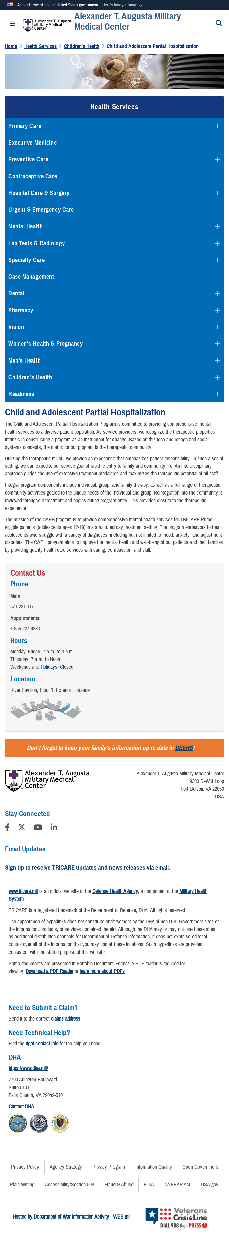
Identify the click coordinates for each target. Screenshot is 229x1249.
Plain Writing (22, 1184)
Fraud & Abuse (118, 1184)
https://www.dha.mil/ (28, 1068)
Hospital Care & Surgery (39, 193)
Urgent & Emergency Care (41, 209)
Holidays (49, 667)
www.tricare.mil (23, 891)
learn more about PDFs (102, 971)
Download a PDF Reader (49, 971)
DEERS (184, 748)
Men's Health (24, 360)
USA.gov (209, 1184)
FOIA (149, 1184)
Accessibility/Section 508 (69, 1184)
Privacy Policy (25, 1167)
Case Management (31, 276)
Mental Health (25, 226)
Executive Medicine (32, 142)
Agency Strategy (66, 1167)
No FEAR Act (177, 1184)
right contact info (42, 1043)
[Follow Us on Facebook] (7, 828)
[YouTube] (38, 828)
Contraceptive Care (32, 176)
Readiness (21, 394)
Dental (16, 293)
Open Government (200, 1167)
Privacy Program (108, 1167)
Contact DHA (21, 1106)
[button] (123, 5)
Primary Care (25, 126)
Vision (16, 327)
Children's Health (30, 377)
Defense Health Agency (115, 891)
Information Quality (153, 1167)
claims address (65, 1018)
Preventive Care (28, 159)
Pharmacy (20, 310)
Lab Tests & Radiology (36, 243)
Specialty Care (26, 260)
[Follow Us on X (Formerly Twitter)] (21, 828)
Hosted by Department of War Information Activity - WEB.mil (71, 1216)
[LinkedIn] (54, 828)
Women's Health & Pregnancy (45, 343)
